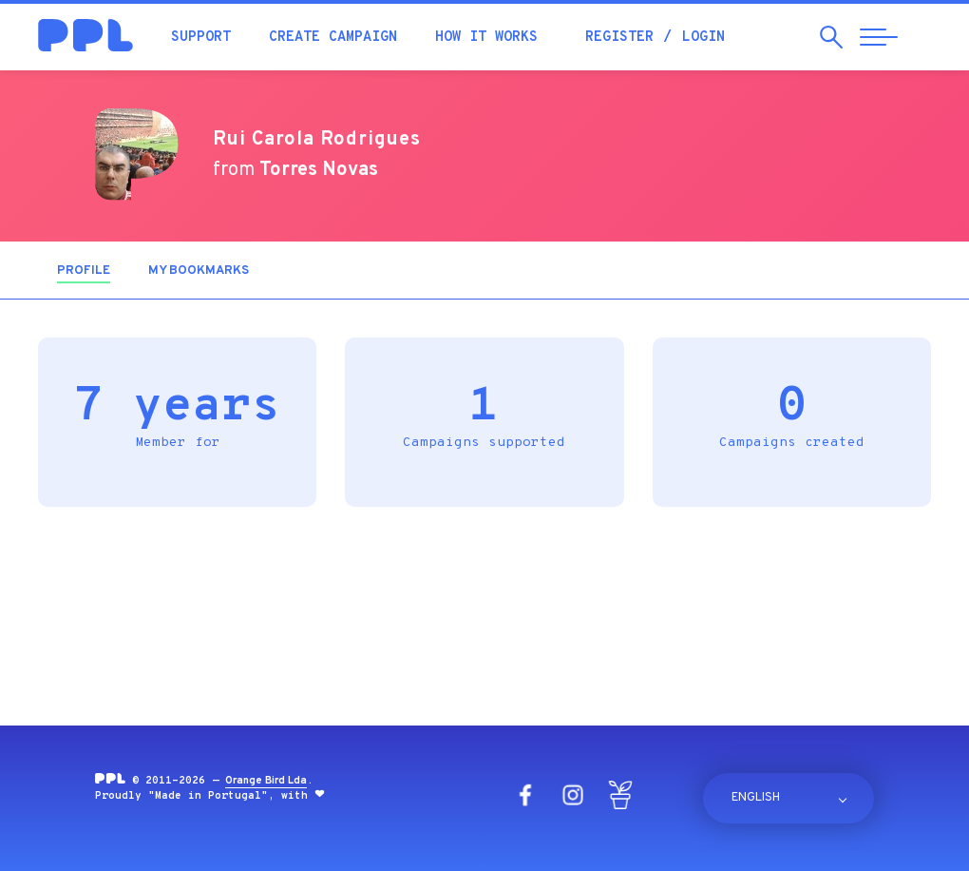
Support (201, 38)
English (756, 797)
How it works (486, 38)
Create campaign (333, 38)
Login (703, 38)
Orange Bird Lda (266, 780)
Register (619, 38)
